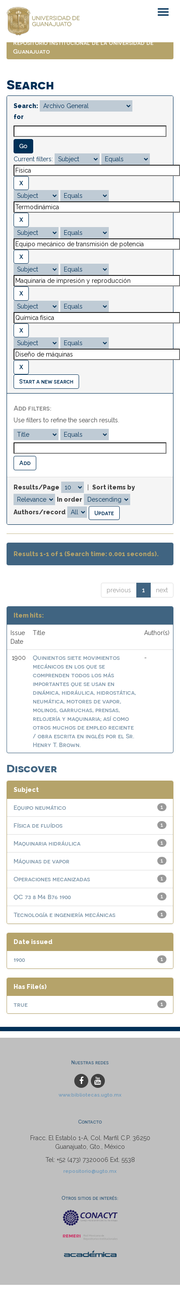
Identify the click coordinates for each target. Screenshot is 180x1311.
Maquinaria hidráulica (47, 843)
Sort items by (113, 487)
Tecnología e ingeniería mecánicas (64, 914)
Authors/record (40, 512)
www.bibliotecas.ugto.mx (90, 1095)
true (21, 1004)
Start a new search (46, 381)
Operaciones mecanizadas (52, 879)
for (19, 116)
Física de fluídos (38, 825)
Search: (26, 105)
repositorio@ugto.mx (90, 1171)
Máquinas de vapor (41, 861)
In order (69, 499)
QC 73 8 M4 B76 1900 (42, 896)
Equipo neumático (40, 807)
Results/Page (36, 487)
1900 (19, 959)
